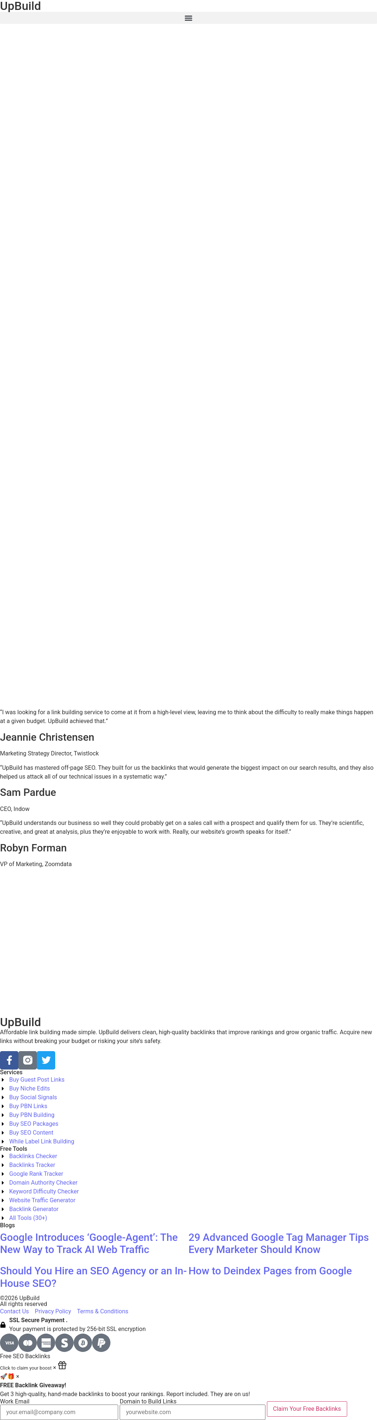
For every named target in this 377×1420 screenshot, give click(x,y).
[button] (188, 18)
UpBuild (20, 1022)
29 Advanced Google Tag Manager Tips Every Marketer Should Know (278, 1243)
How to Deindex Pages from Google (270, 1271)
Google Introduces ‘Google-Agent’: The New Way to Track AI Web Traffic (89, 1243)
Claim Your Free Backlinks (307, 1408)
